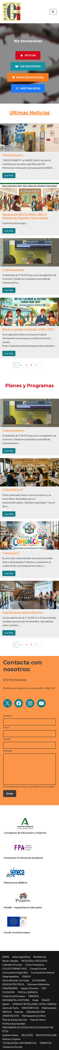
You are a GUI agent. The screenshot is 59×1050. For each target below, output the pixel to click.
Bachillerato (39, 956)
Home (35, 1000)
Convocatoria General (42, 972)
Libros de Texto (10, 1007)
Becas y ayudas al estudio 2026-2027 (28, 329)
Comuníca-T (10, 553)
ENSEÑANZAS (10, 988)
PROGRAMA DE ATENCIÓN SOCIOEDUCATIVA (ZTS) (27, 1029)
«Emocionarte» (12, 155)
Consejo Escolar (38, 968)
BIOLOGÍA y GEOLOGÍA (34, 960)
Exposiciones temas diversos (22, 612)
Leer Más (8, 175)
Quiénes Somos (10, 1035)
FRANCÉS (33, 996)
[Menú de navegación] (53, 11)
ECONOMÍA (38, 980)
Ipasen (5, 1004)
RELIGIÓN (27, 1035)
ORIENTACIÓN (10, 1015)
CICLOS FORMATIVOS (14, 968)
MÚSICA (6, 1011)
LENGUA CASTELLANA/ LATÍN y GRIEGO (34, 1004)
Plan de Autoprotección (14, 1019)
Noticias (18, 1011)
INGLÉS (46, 1000)
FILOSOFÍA (8, 992)
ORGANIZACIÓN (35, 1011)
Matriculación (49, 1007)
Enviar (9, 793)
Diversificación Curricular (15, 980)
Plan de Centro (38, 1019)
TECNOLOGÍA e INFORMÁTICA (19, 1043)
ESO (44, 988)
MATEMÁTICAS (30, 1007)
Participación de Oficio (34, 1015)
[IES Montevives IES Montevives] (11, 11)
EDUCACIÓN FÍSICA (13, 984)
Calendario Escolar (12, 964)
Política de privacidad (13, 1023)
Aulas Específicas (21, 956)
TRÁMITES (45, 1043)
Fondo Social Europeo (13, 996)
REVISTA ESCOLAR (46, 1035)
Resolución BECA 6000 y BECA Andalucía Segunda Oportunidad (25, 216)
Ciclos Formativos (34, 964)
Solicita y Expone (11, 1039)
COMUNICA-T (12, 490)
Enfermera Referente (38, 984)
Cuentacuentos (13, 270)
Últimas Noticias (29, 113)
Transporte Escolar (12, 1046)
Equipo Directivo (30, 988)
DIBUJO (26, 976)
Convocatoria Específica (15, 972)
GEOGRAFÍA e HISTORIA (15, 1000)
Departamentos (10, 976)
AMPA (5, 956)
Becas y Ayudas (10, 960)
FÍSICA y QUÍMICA (28, 992)
